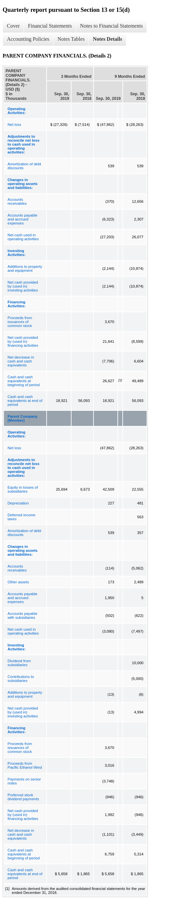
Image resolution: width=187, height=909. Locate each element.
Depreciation (18, 503)
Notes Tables (71, 39)
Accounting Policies (28, 39)
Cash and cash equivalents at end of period (25, 401)
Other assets (18, 582)
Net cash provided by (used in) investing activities (23, 286)
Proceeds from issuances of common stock (20, 322)
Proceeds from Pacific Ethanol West (25, 765)
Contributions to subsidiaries (21, 679)
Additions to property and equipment (25, 268)
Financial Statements (50, 26)
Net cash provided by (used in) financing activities (23, 341)
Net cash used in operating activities (23, 237)
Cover (13, 26)
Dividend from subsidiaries (19, 663)
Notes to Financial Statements (111, 26)
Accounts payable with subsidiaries (22, 615)
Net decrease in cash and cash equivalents (21, 361)
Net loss (14, 125)
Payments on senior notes (24, 781)
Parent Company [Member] (22, 418)
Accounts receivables (17, 201)
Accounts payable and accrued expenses (22, 219)
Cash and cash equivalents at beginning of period (24, 381)
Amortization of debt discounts (24, 166)
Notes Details (107, 39)
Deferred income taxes (21, 517)
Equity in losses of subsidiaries (23, 489)
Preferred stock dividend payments (23, 797)
